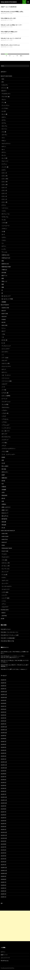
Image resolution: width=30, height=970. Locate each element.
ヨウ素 (3, 231)
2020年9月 (3, 876)
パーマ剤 (4, 390)
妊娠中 (3, 475)
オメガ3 (4, 111)
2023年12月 (4, 762)
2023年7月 (3, 776)
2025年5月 (3, 712)
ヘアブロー (4, 422)
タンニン (4, 155)
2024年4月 (3, 750)
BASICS (3, 612)
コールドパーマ (5, 589)
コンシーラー (5, 583)
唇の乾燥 (4, 469)
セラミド (4, 369)
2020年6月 (3, 885)
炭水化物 (4, 272)
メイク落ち (4, 442)
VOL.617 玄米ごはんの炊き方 (8, 665)
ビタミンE (4, 193)
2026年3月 (3, 683)
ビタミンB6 (4, 184)
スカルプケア (5, 607)
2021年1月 (3, 864)
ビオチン (4, 170)
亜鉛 (3, 260)
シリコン (4, 601)
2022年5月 (3, 817)
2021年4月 (3, 856)
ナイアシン (4, 164)
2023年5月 (3, 782)
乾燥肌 (3, 457)
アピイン (4, 99)
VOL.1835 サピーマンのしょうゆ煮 (9, 635)
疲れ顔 (3, 498)
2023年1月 (3, 794)
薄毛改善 (4, 524)
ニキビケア (4, 384)
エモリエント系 (5, 563)
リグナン (4, 237)
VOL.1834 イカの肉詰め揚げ (8, 638)
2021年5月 (3, 853)
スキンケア (4, 360)
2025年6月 (3, 709)
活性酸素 (4, 489)
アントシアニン (5, 105)
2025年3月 (3, 718)
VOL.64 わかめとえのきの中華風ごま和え (12, 11)
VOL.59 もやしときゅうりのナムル (10, 45)
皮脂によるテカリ (6, 507)
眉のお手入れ (5, 516)
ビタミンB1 (4, 175)
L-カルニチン (5, 85)
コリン (3, 137)
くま (3, 337)
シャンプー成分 (5, 598)
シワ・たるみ (5, 357)
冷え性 (3, 463)
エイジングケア (5, 348)
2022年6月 (3, 814)
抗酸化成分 (4, 477)
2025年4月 (3, 715)
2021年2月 (3, 861)
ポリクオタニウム (6, 436)
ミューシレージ (5, 225)
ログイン (3, 951)
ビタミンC (4, 187)
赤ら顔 (3, 527)
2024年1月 (3, 759)
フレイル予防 (5, 404)
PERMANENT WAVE (7, 548)
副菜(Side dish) (5, 263)
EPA (3, 82)
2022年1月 (3, 829)
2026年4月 (3, 680)
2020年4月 (3, 891)
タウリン (4, 152)
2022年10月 (4, 803)
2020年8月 (3, 879)
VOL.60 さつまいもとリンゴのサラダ (11, 38)
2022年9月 (3, 806)
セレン (3, 149)
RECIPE (3, 322)
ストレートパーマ (6, 366)
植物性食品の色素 (6, 266)
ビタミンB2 (4, 181)
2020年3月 (3, 894)
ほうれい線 (4, 340)
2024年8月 (3, 738)
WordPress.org (4, 960)
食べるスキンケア (6, 296)
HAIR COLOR (5, 536)
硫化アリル (4, 275)
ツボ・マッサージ (6, 375)
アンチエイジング (6, 346)
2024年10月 (4, 732)
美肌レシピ (4, 281)
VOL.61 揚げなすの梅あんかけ (9, 31)
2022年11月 (4, 800)
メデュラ (4, 445)
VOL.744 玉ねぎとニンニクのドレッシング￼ (12, 656)
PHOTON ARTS (4, 609)
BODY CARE (5, 313)
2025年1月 (3, 724)
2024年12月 (4, 726)
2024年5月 (3, 747)
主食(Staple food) (6, 258)
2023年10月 (4, 768)
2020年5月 (3, 888)
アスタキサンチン (6, 93)
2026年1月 (3, 688)
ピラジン (4, 205)
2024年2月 (3, 756)
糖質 (3, 278)
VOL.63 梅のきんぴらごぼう (8, 18)
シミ (3, 354)
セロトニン (4, 372)
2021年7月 (3, 847)
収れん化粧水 (5, 466)
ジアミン (4, 604)
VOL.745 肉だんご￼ (6, 651)
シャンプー (4, 595)
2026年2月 (3, 685)
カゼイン (4, 117)
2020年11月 (4, 870)
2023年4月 (3, 785)
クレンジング (5, 571)
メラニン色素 (5, 451)
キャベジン (4, 129)
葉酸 (3, 287)
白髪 (3, 501)
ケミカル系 (4, 574)
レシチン (4, 249)
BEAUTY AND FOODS (6, 76)
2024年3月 (3, 753)
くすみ (3, 334)
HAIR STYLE (5, 539)
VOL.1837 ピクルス (6, 629)
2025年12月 (4, 691)
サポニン (4, 140)
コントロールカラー (7, 586)
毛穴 (3, 483)
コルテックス (5, 580)
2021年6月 (3, 850)
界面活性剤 (4, 495)
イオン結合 (4, 560)
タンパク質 (4, 158)
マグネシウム (5, 216)
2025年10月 (4, 697)
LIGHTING (4, 615)
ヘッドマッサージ (6, 428)
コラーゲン (4, 134)
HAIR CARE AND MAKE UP (8, 530)
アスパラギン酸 (5, 96)
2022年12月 (4, 797)
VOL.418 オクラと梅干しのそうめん (10, 669)
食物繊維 (4, 302)
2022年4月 (3, 820)
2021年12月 (4, 832)
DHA (3, 79)
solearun (22, 669)
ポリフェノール (5, 214)
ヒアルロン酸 (5, 392)
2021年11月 (4, 835)
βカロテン (4, 90)
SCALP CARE (5, 551)
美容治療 (4, 521)
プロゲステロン (5, 407)
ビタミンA (4, 173)
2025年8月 (3, 703)
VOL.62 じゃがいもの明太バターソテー (11, 25)
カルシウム (4, 126)
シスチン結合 (5, 592)
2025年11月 (4, 694)
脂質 (3, 284)
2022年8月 (3, 809)
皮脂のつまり (5, 510)
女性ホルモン (5, 472)
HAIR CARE (5, 533)
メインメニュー (28, 2)
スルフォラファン (6, 143)
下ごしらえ (4, 252)
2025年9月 (3, 700)
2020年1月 (3, 897)
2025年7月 (3, 706)
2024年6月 (3, 744)
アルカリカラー (5, 557)
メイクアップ (5, 439)
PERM (3, 545)
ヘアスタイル (5, 419)
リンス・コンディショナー (8, 454)
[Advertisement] (15, 926)
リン (3, 243)
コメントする (9, 13)
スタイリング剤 (5, 363)
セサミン (4, 146)
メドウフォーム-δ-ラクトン (8, 448)
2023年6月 (3, 779)
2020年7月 (3, 882)
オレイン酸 (4, 114)
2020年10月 (4, 873)
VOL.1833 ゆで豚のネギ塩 (7, 641)
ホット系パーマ (5, 431)
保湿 (3, 460)
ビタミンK (4, 196)
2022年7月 (3, 812)
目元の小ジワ (5, 513)
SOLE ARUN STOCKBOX (9, 2)
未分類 (2, 618)
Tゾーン (4, 328)
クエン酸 (4, 131)
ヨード (3, 234)
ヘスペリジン (5, 208)
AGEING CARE (5, 307)
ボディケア (4, 433)
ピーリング (4, 398)
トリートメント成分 (7, 381)
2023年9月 (3, 770)
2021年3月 (3, 858)
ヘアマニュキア (5, 425)
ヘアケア (4, 416)
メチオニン (4, 228)
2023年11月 (4, 765)
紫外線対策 (4, 519)
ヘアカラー (4, 410)
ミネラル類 (4, 222)
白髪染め (4, 504)
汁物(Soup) (4, 269)
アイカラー (4, 554)
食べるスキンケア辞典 (7, 299)
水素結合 (4, 486)
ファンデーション (6, 401)
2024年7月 (3, 741)
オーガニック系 (5, 565)
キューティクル (5, 568)
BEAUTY (4, 310)
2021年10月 (4, 838)
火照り (3, 492)
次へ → (22, 55)
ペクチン (4, 211)
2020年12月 (4, 867)
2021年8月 (3, 844)
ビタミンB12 (5, 178)
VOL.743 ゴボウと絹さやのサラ (9, 657)
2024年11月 (4, 729)
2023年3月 (3, 788)
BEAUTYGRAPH (5, 304)
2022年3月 (3, 823)
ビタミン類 (4, 202)
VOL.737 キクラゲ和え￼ (7, 660)
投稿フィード (4, 954)
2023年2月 (3, 791)
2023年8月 (3, 773)
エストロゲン (5, 351)
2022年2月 (3, 826)
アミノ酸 (4, 102)
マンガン (4, 219)
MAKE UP (4, 542)
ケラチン (4, 577)
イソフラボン (5, 108)
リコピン (4, 240)
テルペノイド (5, 161)
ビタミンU (4, 199)
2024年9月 (3, 735)
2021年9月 (3, 841)
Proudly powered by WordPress (7, 968)
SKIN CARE (4, 325)
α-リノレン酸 (5, 87)
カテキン (4, 120)
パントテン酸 (5, 167)
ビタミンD (4, 190)
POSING (4, 319)
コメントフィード (5, 957)
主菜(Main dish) (5, 255)
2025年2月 (3, 721)
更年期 (3, 480)
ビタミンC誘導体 (6, 395)
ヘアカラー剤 (5, 413)
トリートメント (5, 378)
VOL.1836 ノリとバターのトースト (9, 632)
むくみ (3, 343)
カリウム (4, 123)
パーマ (3, 387)
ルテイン (4, 246)
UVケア (3, 331)
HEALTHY (4, 316)
